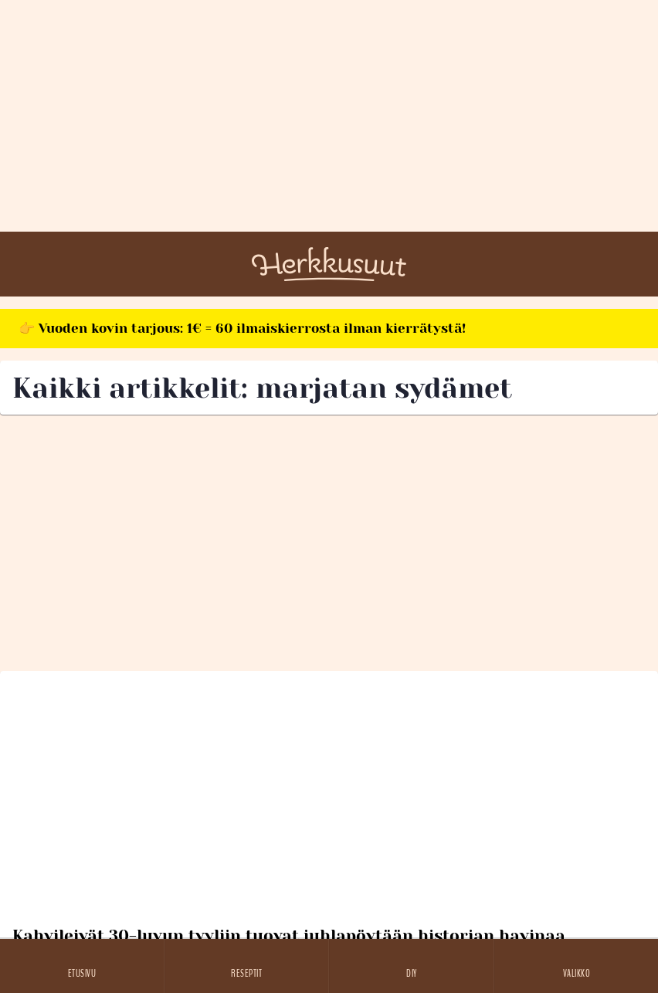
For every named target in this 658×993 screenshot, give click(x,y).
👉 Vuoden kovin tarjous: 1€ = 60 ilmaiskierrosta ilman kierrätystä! (242, 328)
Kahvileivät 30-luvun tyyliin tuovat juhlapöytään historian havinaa (288, 936)
